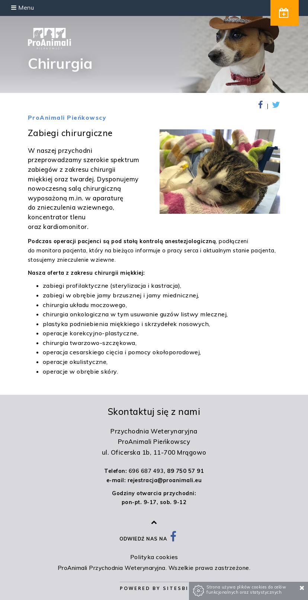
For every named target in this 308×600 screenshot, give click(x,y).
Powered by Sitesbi (154, 588)
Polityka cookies (154, 557)
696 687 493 (146, 471)
